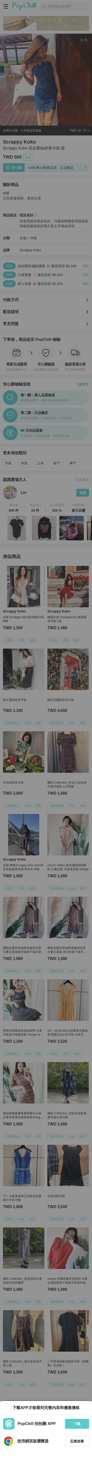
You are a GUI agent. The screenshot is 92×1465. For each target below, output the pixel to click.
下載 (77, 1424)
